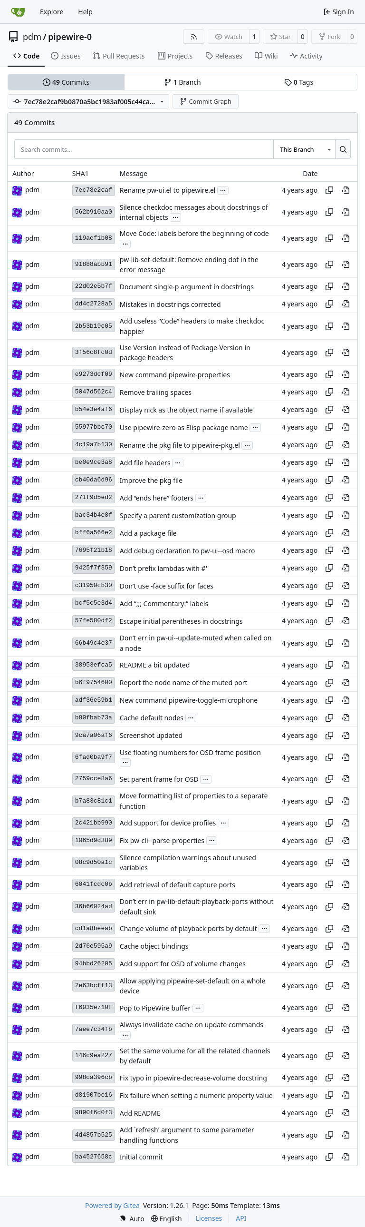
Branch (182, 82)
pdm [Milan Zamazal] (32, 189)
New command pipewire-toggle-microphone (189, 700)
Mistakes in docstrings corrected (170, 304)
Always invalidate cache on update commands (191, 1025)
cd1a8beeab (93, 928)
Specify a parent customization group (178, 515)
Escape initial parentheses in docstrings (181, 621)
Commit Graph (205, 101)
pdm (32, 36)
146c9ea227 (93, 1055)
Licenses (209, 1218)
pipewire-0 (70, 36)
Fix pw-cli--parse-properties (162, 840)
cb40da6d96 (93, 479)
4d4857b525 (93, 1135)
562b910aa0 (93, 212)
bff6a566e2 (93, 532)
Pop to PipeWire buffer (155, 1007)
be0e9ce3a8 (93, 462)
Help (85, 11)
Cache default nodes (151, 717)
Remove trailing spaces (156, 392)
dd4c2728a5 (93, 303)
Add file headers (145, 462)
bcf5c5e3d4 (93, 603)
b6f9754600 (93, 682)
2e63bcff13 (93, 985)
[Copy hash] (329, 190)
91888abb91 (93, 264)
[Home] (18, 11)
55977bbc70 (93, 427)
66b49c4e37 (93, 643)
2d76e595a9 (93, 946)
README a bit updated (155, 664)
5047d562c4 (93, 391)
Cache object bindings (154, 946)
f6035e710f (93, 1007)
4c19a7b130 (93, 444)
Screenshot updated (151, 735)
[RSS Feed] (194, 36)
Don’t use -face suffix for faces (166, 585)
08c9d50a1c (93, 862)
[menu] (131, 1218)
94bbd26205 (93, 963)
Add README (140, 1113)
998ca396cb (93, 1077)
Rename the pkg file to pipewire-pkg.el (180, 445)
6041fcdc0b (93, 884)
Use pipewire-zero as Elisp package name (184, 427)
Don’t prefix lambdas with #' (163, 568)
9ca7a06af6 (93, 735)
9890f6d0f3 (93, 1112)
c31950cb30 (93, 585)
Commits (66, 82)
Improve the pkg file (151, 480)
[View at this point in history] (345, 190)
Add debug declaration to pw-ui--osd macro (187, 550)
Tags (298, 82)
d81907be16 (93, 1095)
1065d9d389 (93, 840)
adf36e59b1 (93, 700)
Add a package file (148, 533)
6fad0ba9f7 (93, 757)
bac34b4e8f (93, 515)
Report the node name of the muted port (184, 682)
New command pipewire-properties (175, 374)
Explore (51, 11)
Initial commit (141, 1156)
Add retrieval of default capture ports (177, 884)
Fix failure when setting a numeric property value (196, 1095)
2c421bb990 (93, 822)
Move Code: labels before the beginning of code (194, 233)
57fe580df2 (93, 620)
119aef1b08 (93, 238)
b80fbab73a (93, 717)
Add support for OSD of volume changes (183, 963)
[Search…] (343, 148)
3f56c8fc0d (93, 352)
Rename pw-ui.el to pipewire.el (168, 190)
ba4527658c (93, 1156)
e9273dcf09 (93, 374)
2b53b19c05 (93, 326)
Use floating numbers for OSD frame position (190, 752)
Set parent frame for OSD (159, 779)
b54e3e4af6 (93, 409)
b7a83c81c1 (93, 801)
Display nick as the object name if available (186, 409)
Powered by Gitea (112, 1205)
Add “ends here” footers (156, 497)
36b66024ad (93, 906)
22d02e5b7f (93, 286)
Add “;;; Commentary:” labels (164, 603)
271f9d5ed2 (93, 497)
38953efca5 (93, 664)
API (241, 1218)
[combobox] (304, 148)
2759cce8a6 (93, 778)
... (223, 189)
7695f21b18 (93, 550)
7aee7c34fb (93, 1029)
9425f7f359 (93, 567)
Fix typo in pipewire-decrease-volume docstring (193, 1077)
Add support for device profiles (168, 822)
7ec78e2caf (93, 190)
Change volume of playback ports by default (188, 928)
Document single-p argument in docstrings (187, 286)
